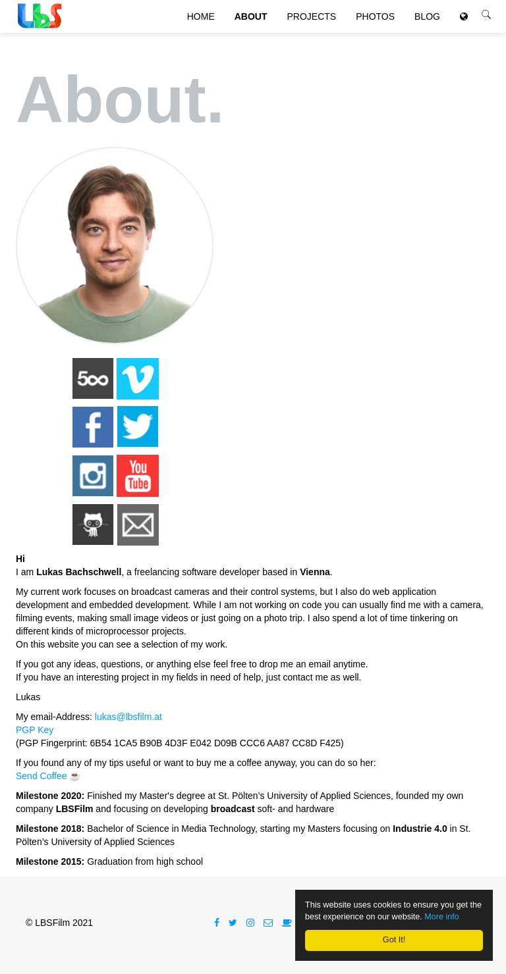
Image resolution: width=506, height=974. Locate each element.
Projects (312, 26)
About (251, 26)
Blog (427, 26)
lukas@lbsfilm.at (128, 716)
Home (201, 26)
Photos (375, 26)
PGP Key (34, 730)
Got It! (394, 939)
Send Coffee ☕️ (48, 776)
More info (441, 916)
